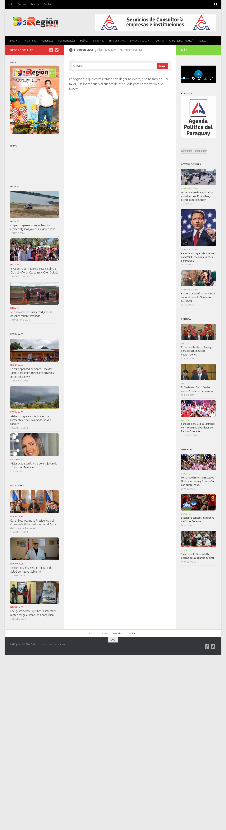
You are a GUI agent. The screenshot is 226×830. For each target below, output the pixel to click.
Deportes (98, 40)
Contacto (49, 4)
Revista (35, 4)
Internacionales (66, 40)
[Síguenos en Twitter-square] (57, 50)
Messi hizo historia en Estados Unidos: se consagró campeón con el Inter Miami (197, 481)
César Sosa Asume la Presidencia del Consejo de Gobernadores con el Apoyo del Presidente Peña (33, 524)
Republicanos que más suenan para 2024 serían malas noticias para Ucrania (198, 257)
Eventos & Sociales (140, 40)
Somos (22, 4)
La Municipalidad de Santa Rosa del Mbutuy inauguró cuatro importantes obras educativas (32, 372)
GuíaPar (160, 40)
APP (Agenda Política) (181, 40)
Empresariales (117, 40)
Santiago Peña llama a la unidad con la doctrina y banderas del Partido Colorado (198, 427)
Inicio (10, 4)
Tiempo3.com (200, 150)
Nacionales (47, 40)
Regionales (30, 40)
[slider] (184, 78)
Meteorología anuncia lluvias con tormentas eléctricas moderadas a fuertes (30, 420)
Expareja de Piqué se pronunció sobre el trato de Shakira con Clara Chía (198, 297)
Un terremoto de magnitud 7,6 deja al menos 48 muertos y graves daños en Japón (197, 196)
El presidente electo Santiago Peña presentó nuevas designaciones (197, 351)
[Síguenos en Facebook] (51, 50)
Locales (14, 40)
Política (84, 40)
